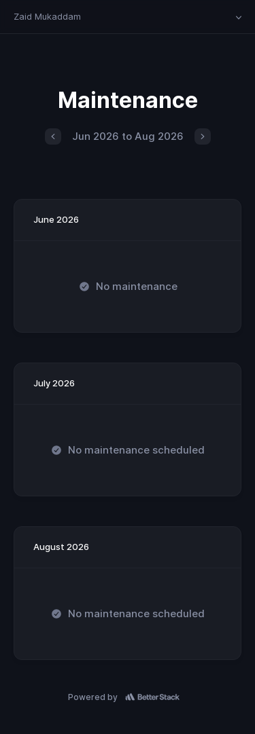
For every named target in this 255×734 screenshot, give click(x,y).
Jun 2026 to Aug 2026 (128, 136)
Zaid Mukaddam (47, 16)
